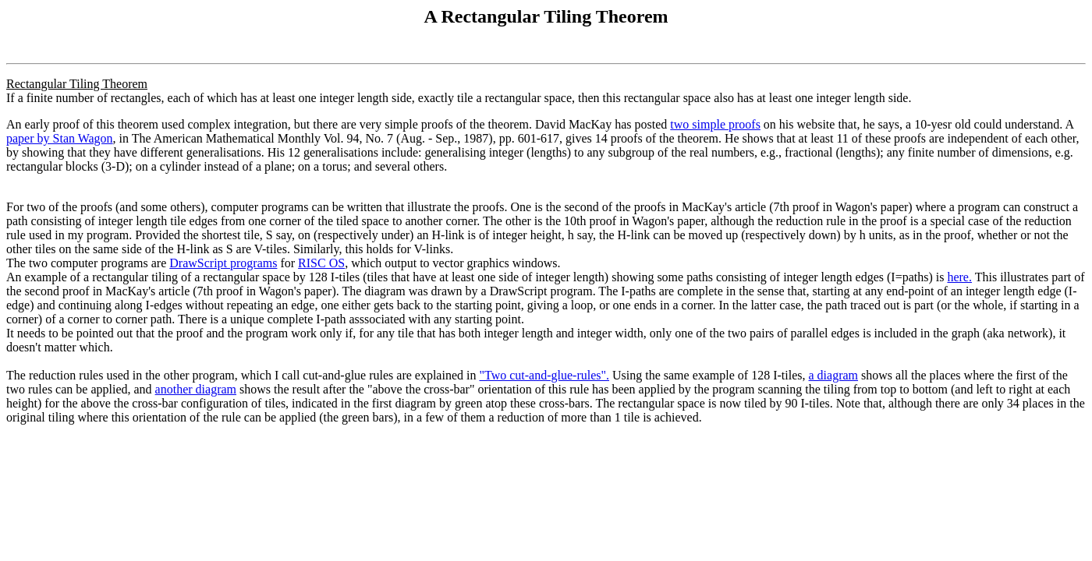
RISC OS (321, 263)
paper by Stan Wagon (59, 138)
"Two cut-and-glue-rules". (544, 375)
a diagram (834, 375)
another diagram (195, 389)
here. (959, 277)
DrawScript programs (223, 263)
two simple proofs (715, 124)
